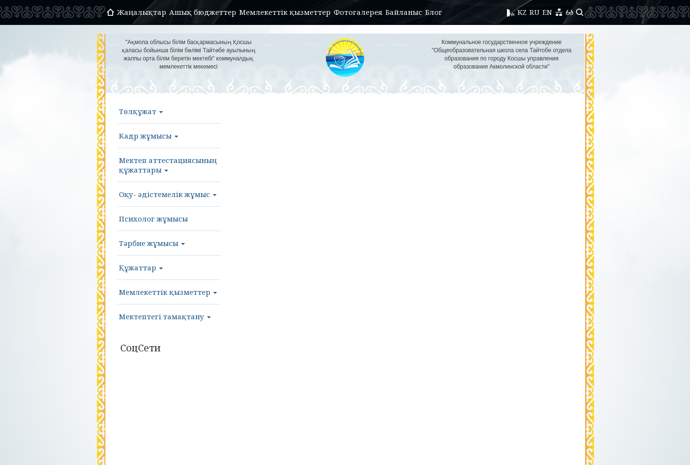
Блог (433, 12)
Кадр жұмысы (148, 135)
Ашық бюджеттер (202, 12)
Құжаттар (141, 267)
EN (547, 12)
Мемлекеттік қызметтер (285, 12)
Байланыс (403, 12)
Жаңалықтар (141, 12)
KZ (522, 12)
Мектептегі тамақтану (165, 316)
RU (534, 12)
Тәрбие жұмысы (152, 243)
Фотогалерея (358, 12)
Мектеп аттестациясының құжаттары (168, 164)
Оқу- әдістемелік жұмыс (168, 194)
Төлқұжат (141, 111)
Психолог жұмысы (153, 218)
